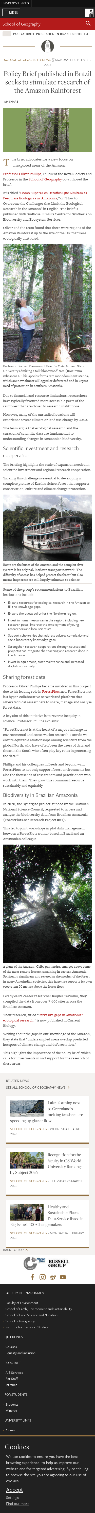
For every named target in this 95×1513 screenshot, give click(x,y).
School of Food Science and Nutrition (32, 1314)
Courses (11, 1346)
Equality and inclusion (20, 1352)
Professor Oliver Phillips (22, 173)
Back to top (13, 1249)
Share (13, 101)
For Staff (12, 1378)
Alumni (10, 1430)
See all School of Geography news (36, 1087)
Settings (12, 1497)
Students (12, 1404)
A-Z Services (14, 1372)
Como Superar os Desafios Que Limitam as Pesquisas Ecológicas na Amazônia (45, 195)
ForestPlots (51, 691)
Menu (13, 12)
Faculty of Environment (22, 1302)
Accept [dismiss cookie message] (14, 1490)
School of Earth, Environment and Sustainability (39, 1308)
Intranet (11, 1384)
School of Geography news (27, 59)
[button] (88, 24)
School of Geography (22, 24)
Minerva (11, 1410)
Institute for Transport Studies (27, 1327)
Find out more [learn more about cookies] (17, 1503)
